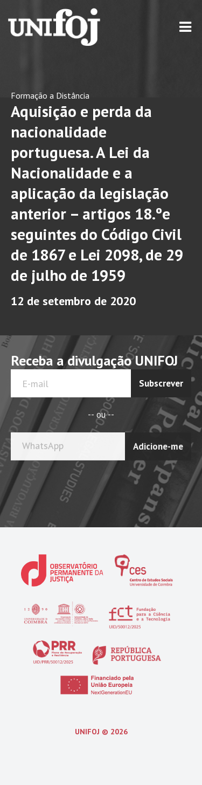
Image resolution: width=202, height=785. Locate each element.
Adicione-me (158, 445)
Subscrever (161, 383)
